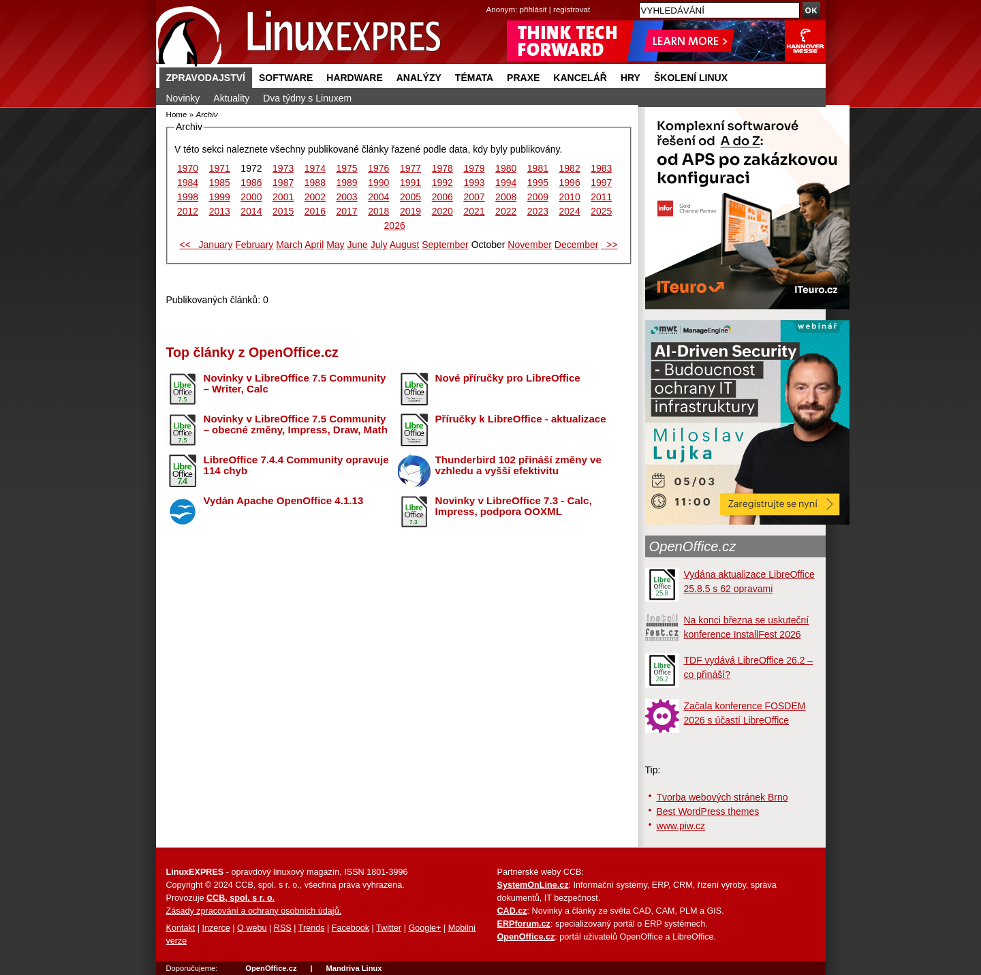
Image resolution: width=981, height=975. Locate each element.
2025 (601, 211)
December (577, 244)
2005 (410, 196)
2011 (601, 196)
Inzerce (216, 928)
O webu (251, 928)
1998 (187, 196)
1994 (505, 182)
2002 (315, 196)
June (357, 244)
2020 (442, 211)
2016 (315, 211)
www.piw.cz (681, 825)
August (405, 244)
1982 (569, 168)
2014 (251, 211)
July (379, 244)
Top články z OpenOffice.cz (252, 352)
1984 (187, 182)
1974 (315, 168)
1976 (378, 168)
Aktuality (231, 98)
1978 (442, 168)
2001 (283, 196)
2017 (347, 211)
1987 (283, 182)
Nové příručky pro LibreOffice (507, 378)
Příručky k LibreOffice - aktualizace (520, 418)
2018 (378, 211)
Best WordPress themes (708, 811)
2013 (219, 211)
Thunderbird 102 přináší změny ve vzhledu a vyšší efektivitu (518, 465)
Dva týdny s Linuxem (307, 98)
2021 (473, 211)
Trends (311, 928)
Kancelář (580, 77)
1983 (601, 168)
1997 (601, 182)
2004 (378, 196)
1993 (473, 182)
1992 (442, 182)
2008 (505, 196)
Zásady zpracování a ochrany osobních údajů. (254, 911)
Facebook (350, 928)
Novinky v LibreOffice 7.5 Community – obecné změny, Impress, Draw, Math (296, 424)
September (445, 244)
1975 (347, 168)
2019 (410, 211)
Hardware (354, 77)
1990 (378, 182)
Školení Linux (691, 77)
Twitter (388, 928)
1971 (219, 168)
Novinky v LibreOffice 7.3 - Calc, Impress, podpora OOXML (513, 506)
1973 (283, 168)
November (530, 244)
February (254, 244)
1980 (505, 168)
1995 (537, 182)
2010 (569, 196)
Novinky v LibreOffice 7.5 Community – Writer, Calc (295, 383)
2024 (569, 211)
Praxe (523, 77)
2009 (537, 196)
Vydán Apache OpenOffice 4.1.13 (284, 500)
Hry (630, 77)
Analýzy (418, 77)
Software (286, 77)
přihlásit (533, 9)
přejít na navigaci (491, 0)
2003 (347, 196)
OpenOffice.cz (692, 546)
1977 (410, 168)
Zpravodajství (205, 77)
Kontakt (181, 928)
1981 (537, 168)
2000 (251, 196)
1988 (315, 182)
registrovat (571, 9)
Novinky (183, 98)
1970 (187, 168)
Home (176, 114)
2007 (473, 196)
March (289, 244)
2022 (505, 211)
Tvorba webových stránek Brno (722, 797)
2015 (283, 211)
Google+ (424, 928)
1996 (569, 182)
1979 (473, 168)
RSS (283, 928)
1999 (219, 196)
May (335, 244)
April (314, 244)
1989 (347, 182)
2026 (394, 225)
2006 (442, 196)
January (216, 244)
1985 (219, 182)
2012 (187, 211)
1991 (410, 182)
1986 (251, 182)
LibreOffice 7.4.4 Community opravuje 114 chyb (296, 465)
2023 (537, 211)
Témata (474, 77)
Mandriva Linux (354, 968)
